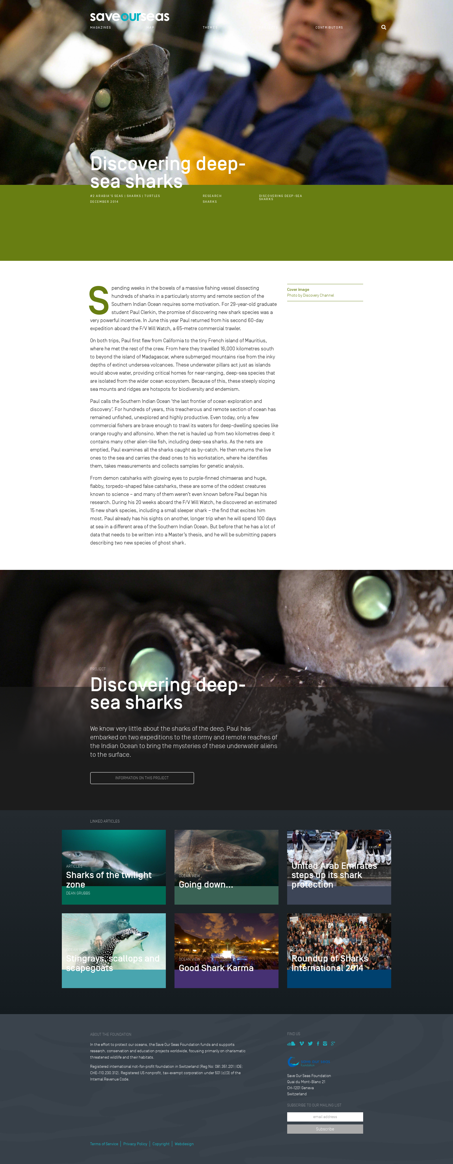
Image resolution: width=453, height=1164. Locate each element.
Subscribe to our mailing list (314, 1105)
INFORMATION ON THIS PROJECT (142, 778)
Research (212, 196)
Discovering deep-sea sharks (280, 197)
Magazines (100, 27)
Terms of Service (104, 1144)
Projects (268, 27)
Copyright (161, 1144)
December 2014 (104, 201)
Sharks (210, 201)
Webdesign (184, 1144)
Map (150, 27)
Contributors (329, 27)
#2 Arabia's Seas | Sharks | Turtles (125, 196)
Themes (210, 27)
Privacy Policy (135, 1144)
